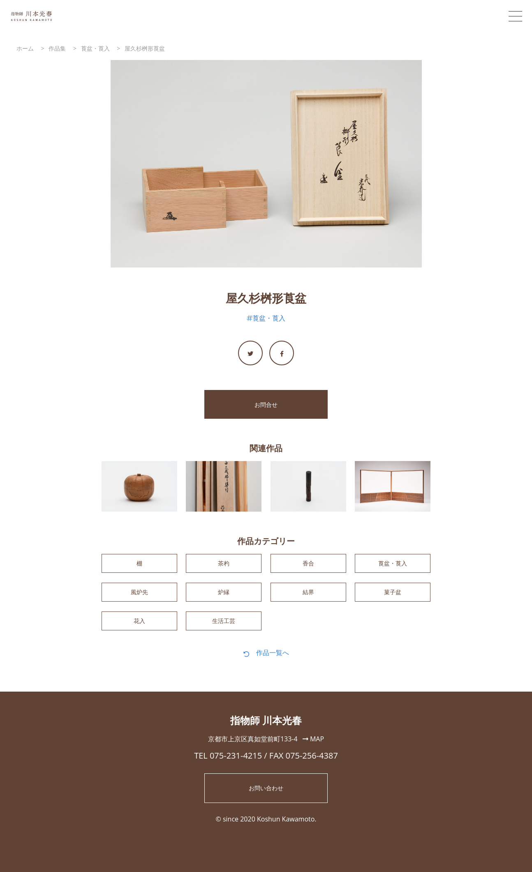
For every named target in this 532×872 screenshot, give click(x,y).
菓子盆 (392, 595)
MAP (313, 746)
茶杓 (223, 564)
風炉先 (139, 595)
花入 (139, 627)
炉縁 (223, 595)
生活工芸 (223, 627)
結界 (308, 595)
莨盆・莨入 (268, 318)
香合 (308, 564)
